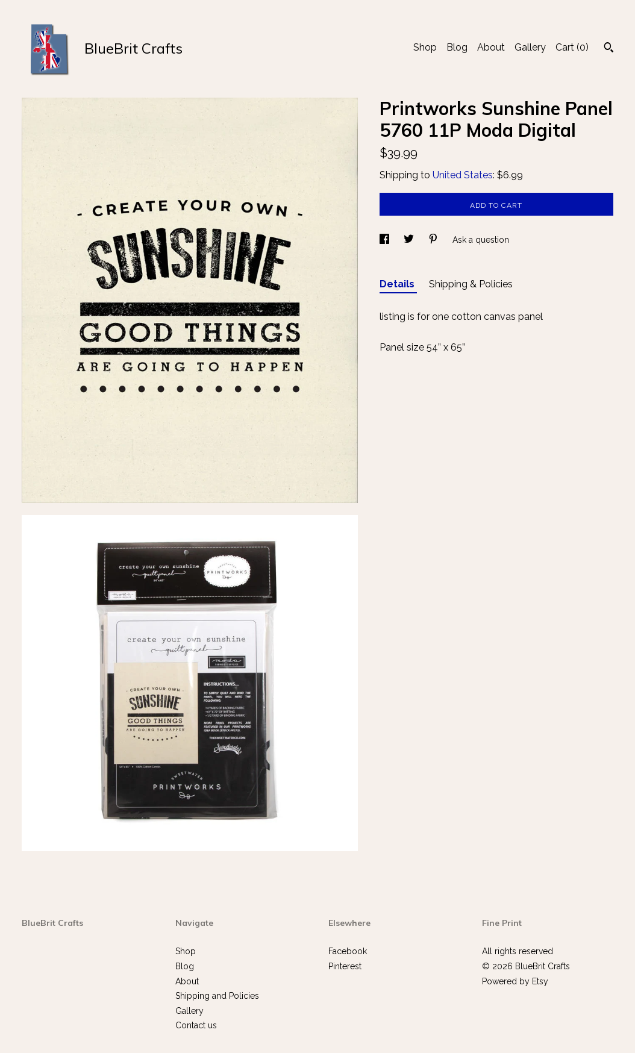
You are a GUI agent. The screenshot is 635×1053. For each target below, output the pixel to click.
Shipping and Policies (217, 996)
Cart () (572, 47)
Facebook (347, 951)
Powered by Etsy (515, 981)
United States (463, 175)
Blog (457, 47)
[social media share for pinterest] (434, 240)
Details (398, 284)
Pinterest (344, 966)
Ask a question (480, 240)
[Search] (608, 48)
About (491, 47)
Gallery (530, 47)
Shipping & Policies (471, 284)
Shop (425, 47)
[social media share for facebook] (386, 240)
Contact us (196, 1025)
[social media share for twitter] (410, 240)
